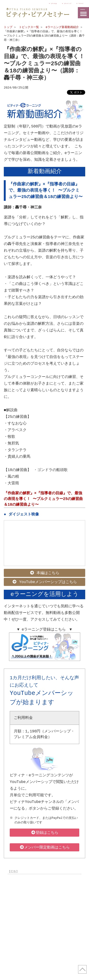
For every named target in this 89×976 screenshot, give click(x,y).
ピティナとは (24, 3)
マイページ (76, 3)
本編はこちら (45, 572)
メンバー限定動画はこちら (44, 845)
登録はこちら (44, 831)
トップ (8, 27)
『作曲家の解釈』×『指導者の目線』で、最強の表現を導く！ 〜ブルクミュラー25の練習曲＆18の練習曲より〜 (43, 498)
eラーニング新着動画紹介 (62, 27)
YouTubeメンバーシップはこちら (44, 580)
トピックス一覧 (29, 27)
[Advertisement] (44, 918)
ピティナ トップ (51, 3)
